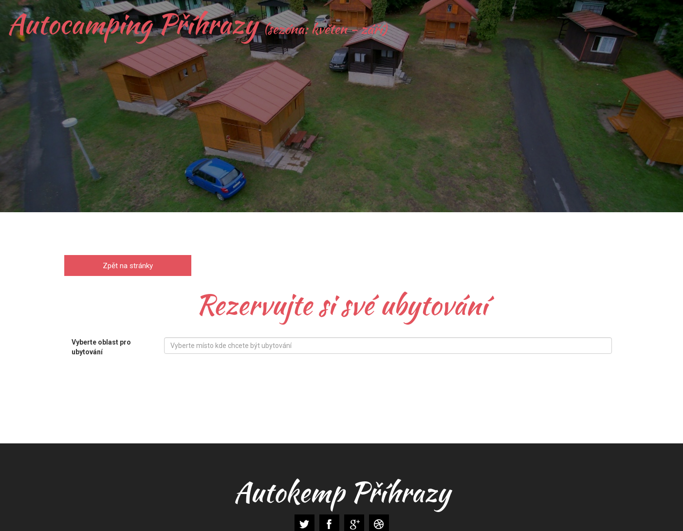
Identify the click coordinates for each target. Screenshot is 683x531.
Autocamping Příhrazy (197, 24)
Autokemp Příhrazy (341, 492)
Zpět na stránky (128, 265)
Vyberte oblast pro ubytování (101, 347)
